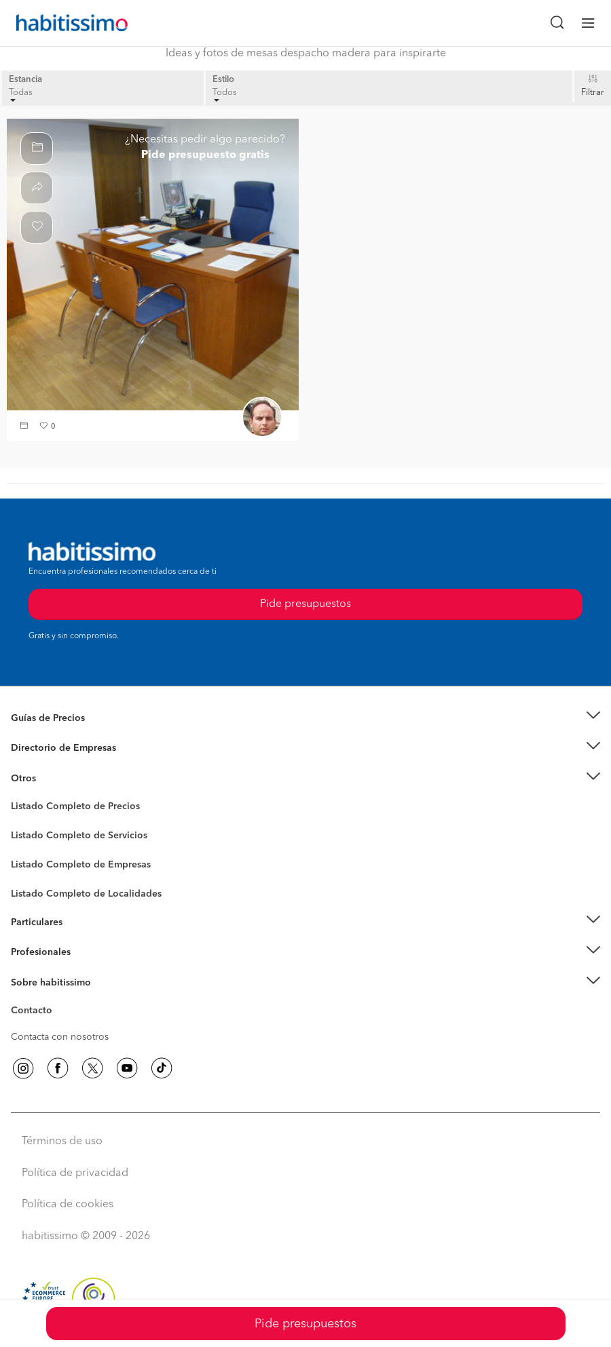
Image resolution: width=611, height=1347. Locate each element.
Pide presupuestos (305, 1324)
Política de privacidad (75, 1173)
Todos (224, 95)
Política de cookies (67, 1204)
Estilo (223, 79)
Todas (21, 95)
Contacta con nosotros (60, 1037)
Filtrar (592, 92)
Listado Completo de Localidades (86, 894)
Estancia (25, 79)
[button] (25, 427)
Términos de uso (62, 1141)
